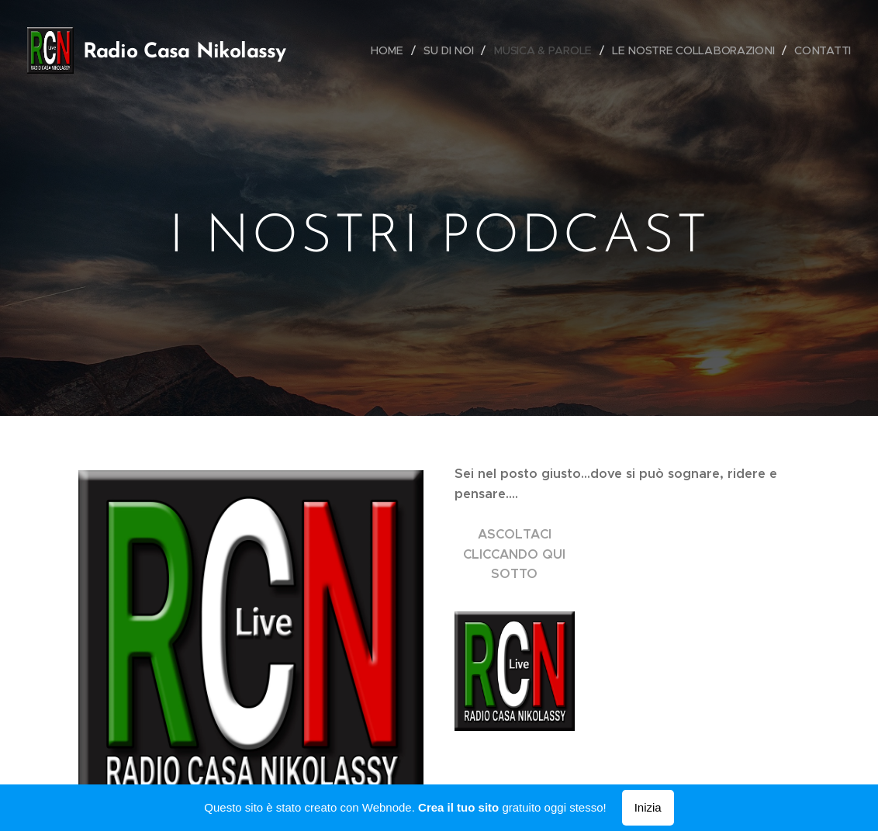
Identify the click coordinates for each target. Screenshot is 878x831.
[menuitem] (416, 50)
